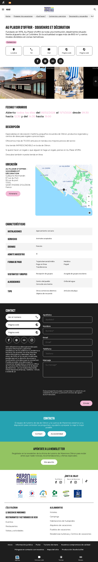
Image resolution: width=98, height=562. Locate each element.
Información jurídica (24, 545)
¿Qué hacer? (41, 16)
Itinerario (13, 193)
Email (45, 338)
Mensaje (47, 360)
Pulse (38, 545)
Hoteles (53, 512)
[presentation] (62, 385)
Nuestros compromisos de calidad (75, 545)
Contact (38, 434)
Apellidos (47, 315)
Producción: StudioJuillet (72, 550)
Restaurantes (11, 526)
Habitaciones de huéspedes (62, 521)
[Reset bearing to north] (89, 205)
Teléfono (47, 349)
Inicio (10, 545)
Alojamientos (56, 508)
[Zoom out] (89, 201)
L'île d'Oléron (11, 508)
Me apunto (49, 462)
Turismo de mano (51, 545)
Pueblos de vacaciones (60, 530)
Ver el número (14, 317)
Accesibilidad (57, 434)
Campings (54, 517)
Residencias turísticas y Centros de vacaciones (70, 534)
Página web (13, 325)
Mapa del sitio (53, 550)
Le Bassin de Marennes (16, 512)
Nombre (47, 326)
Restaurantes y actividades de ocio (22, 517)
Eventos (9, 522)
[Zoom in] (89, 196)
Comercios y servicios (57, 16)
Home (8, 16)
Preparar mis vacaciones (23, 16)
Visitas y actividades (14, 531)
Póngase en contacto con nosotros (29, 550)
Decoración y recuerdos (78, 16)
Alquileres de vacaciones (61, 525)
